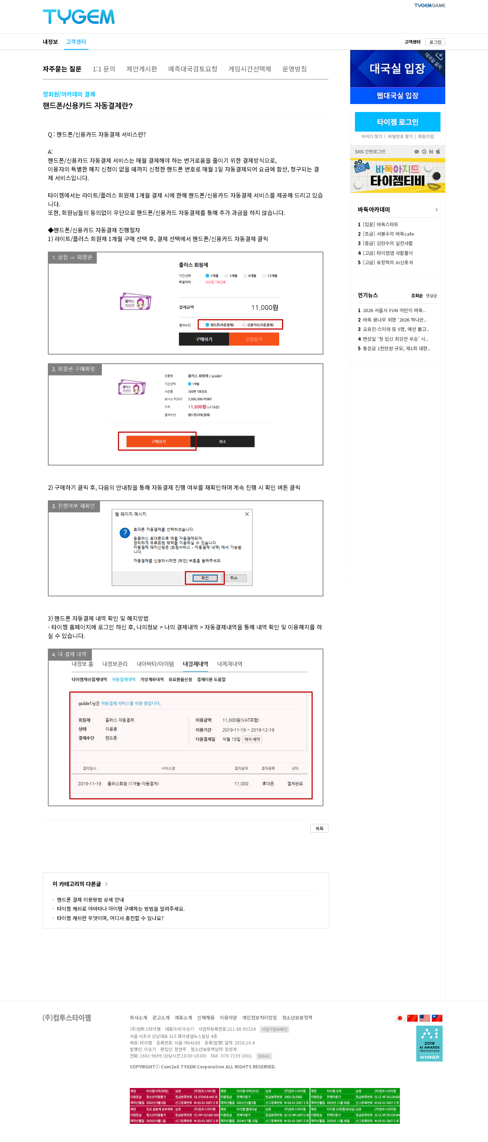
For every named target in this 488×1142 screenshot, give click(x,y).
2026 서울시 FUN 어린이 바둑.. (392, 310)
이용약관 (228, 1017)
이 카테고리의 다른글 (77, 883)
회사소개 (138, 1017)
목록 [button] (319, 828)
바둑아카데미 (374, 209)
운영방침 (294, 68)
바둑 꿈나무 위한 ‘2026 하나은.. (392, 319)
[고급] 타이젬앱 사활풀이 (385, 252)
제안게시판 (142, 68)
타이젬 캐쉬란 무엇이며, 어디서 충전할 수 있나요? (110, 918)
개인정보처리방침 (259, 1017)
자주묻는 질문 (62, 68)
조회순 (417, 295)
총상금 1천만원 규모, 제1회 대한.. (394, 348)
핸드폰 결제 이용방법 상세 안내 (90, 899)
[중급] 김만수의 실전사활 (385, 243)
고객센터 (76, 41)
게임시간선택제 (250, 68)
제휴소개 (183, 1017)
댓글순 (432, 295)
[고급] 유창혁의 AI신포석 (385, 262)
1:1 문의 (104, 68)
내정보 (50, 41)
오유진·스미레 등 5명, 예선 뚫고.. (393, 329)
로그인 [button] (436, 42)
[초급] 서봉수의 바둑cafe (386, 233)
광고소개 (161, 1017)
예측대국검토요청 (193, 68)
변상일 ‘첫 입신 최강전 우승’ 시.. (393, 338)
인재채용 (206, 1017)
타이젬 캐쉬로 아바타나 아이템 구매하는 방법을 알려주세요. (121, 908)
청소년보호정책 (297, 1017)
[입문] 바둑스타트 (378, 224)
